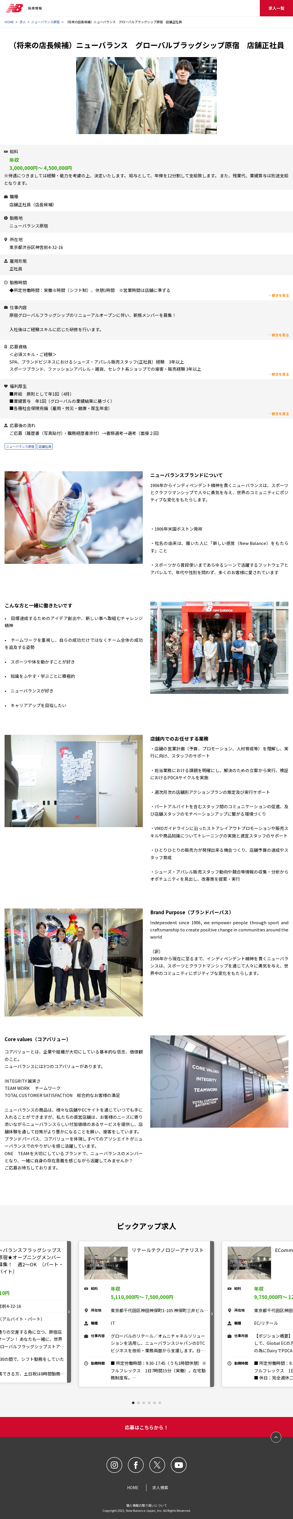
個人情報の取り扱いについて (146, 1505)
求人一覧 (276, 8)
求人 (22, 21)
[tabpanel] (147, 1314)
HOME (9, 21)
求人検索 (160, 1487)
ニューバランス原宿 (45, 21)
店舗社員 (45, 446)
